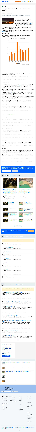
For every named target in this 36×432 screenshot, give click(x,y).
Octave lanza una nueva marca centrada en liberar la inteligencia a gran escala (12, 214)
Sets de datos (21, 409)
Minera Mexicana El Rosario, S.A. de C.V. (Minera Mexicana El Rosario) (17, 301)
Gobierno (28, 406)
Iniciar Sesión (24, 1)
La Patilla (7, 258)
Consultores (29, 402)
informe (3, 31)
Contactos (20, 400)
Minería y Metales (13, 175)
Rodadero (7, 265)
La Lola (7, 243)
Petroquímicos (29, 421)
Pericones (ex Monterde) (10, 247)
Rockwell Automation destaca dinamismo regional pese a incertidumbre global (12, 220)
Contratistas (29, 398)
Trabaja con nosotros (13, 401)
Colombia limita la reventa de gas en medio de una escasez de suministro (17, 380)
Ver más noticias (18, 225)
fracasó (20, 85)
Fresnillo (12, 92)
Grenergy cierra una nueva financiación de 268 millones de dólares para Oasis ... (18, 362)
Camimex (31, 23)
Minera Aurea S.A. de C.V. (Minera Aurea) (12, 330)
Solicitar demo (18, 1)
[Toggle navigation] (32, 1)
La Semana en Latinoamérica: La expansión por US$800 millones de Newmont (28, 214)
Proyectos (20, 397)
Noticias (20, 401)
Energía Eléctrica (29, 414)
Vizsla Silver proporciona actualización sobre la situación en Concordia (25, 191)
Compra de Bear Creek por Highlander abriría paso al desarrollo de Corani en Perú (28, 220)
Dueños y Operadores (30, 401)
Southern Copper (12, 114)
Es (29, 1)
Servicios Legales (29, 405)
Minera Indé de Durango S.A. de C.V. (12, 315)
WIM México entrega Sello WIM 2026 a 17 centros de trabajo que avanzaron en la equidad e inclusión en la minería (10, 192)
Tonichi (7, 269)
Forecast (20, 403)
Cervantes (7, 254)
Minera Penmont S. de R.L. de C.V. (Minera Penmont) (14, 292)
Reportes (20, 404)
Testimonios (12, 400)
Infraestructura (29, 418)
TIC (27, 422)
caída (26, 24)
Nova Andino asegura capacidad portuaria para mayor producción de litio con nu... (18, 371)
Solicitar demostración (25, 289)
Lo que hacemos (12, 397)
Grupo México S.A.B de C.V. (10, 306)
